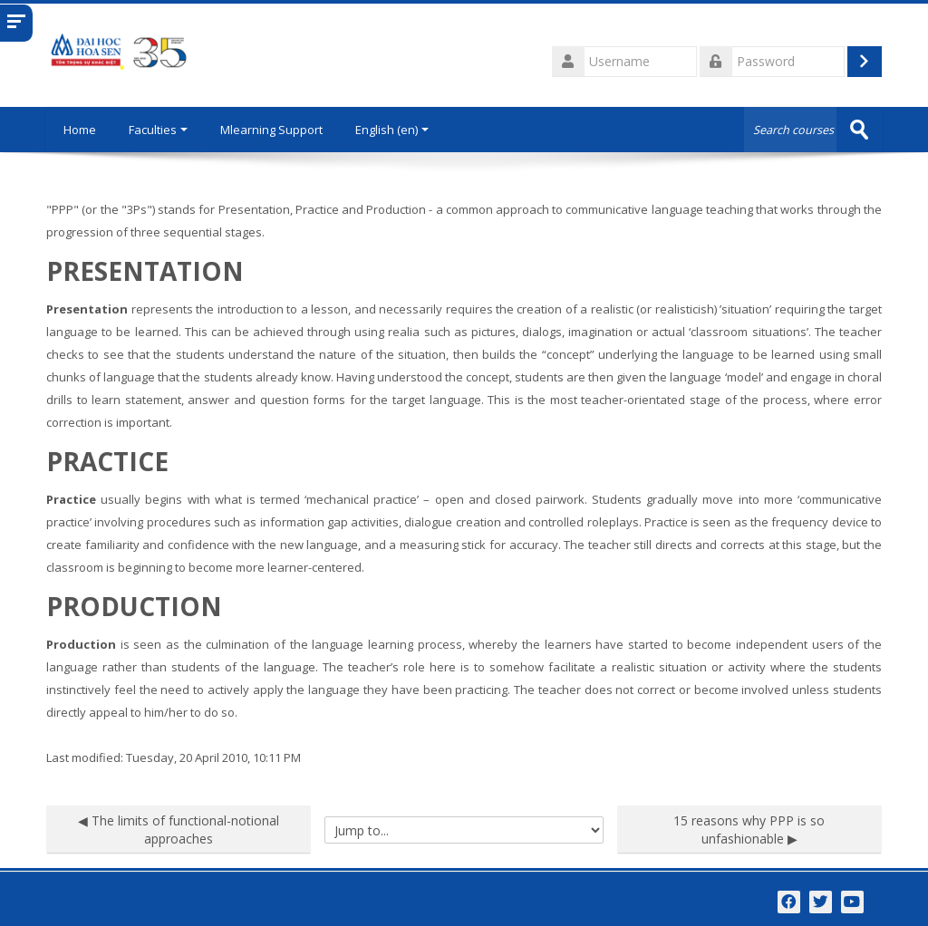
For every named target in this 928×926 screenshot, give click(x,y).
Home (80, 129)
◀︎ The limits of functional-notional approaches (178, 829)
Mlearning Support (274, 129)
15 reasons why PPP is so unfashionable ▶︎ (749, 829)
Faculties (160, 129)
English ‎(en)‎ (394, 129)
